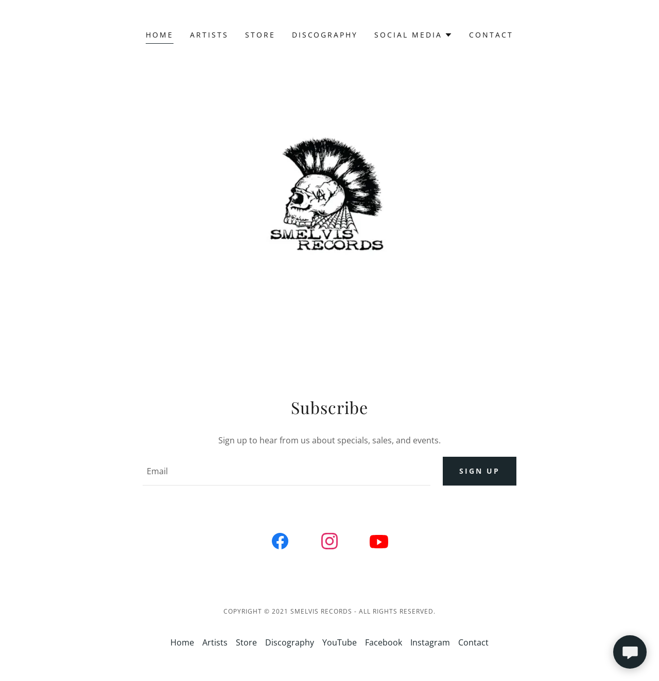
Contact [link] (491, 35)
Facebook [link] (383, 642)
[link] (280, 543)
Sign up (479, 471)
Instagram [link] (430, 642)
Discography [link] (325, 35)
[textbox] (286, 471)
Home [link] (160, 35)
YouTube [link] (339, 642)
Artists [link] (209, 35)
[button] (413, 35)
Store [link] (260, 35)
